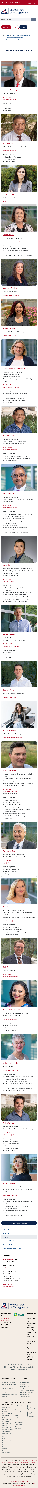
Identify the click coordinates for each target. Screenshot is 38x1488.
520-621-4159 (7, 385)
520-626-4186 (7, 861)
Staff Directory (7, 1284)
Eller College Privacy (11, 1367)
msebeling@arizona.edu (11, 295)
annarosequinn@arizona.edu (12, 738)
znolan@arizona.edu (9, 697)
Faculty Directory (8, 1287)
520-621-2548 (7, 97)
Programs (6, 1229)
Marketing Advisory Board (12, 1249)
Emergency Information (14, 1365)
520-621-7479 (7, 974)
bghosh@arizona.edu (10, 450)
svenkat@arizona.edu (10, 1019)
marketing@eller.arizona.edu (12, 1268)
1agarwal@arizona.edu (10, 151)
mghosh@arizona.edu (10, 508)
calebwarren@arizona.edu (11, 1135)
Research (6, 1233)
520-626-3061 (7, 447)
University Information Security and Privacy (19, 1481)
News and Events (9, 1241)
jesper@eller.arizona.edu (11, 646)
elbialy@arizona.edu (9, 336)
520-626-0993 (7, 789)
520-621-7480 (7, 1133)
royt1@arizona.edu (9, 863)
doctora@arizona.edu (10, 202)
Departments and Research (21, 35)
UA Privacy (27, 1365)
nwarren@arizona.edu (10, 1195)
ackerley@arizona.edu (10, 99)
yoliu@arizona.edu (9, 581)
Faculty (5, 1237)
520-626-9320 (7, 505)
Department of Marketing (14, 40)
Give (15, 27)
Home (7, 35)
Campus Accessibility (27, 1367)
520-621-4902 (7, 644)
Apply (23, 27)
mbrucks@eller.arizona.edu (12, 242)
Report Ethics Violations (19, 1369)
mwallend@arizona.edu (10, 1070)
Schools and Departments (14, 38)
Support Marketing (9, 1245)
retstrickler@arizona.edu (11, 977)
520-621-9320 (7, 579)
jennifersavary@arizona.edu (12, 921)
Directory (6, 27)
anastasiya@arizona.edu (11, 387)
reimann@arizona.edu (10, 791)
